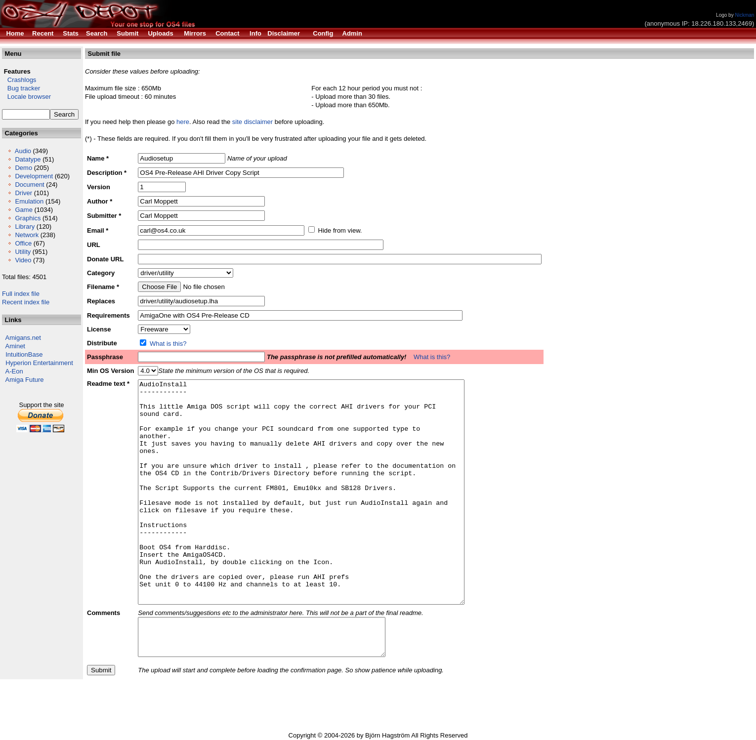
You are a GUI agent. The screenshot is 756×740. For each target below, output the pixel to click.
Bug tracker (21, 88)
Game (23, 209)
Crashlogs (19, 79)
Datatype (28, 159)
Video (23, 260)
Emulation (29, 201)
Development (34, 176)
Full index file (21, 293)
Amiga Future (24, 379)
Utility (23, 251)
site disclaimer (252, 121)
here (182, 121)
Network (27, 235)
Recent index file (25, 302)
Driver (23, 193)
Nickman (744, 15)
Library (25, 226)
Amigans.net (23, 337)
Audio (23, 151)
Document (29, 184)
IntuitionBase (23, 354)
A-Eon (14, 371)
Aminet (15, 346)
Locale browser (26, 96)
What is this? (168, 343)
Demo (23, 167)
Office (23, 243)
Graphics (28, 218)
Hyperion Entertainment (39, 363)
